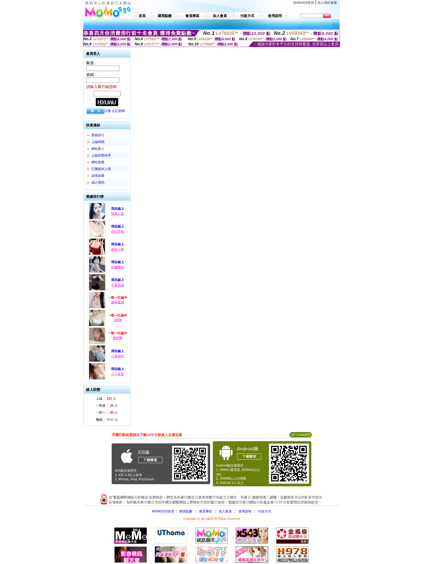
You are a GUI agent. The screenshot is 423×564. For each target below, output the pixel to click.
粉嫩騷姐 (117, 267)
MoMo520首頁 (303, 3)
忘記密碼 (118, 111)
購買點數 (185, 511)
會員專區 (205, 511)
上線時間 (97, 142)
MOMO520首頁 (163, 511)
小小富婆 (117, 374)
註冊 (107, 111)
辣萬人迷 (117, 214)
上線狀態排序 (101, 155)
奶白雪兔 (117, 231)
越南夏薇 (117, 302)
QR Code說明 (301, 435)
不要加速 (117, 285)
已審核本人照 (101, 169)
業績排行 (97, 135)
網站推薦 (97, 162)
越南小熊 (117, 249)
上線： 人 (106, 398)
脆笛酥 (117, 338)
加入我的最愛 (327, 3)
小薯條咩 (117, 356)
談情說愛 (97, 176)
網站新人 (97, 149)
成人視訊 (97, 182)
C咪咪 (117, 320)
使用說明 (244, 511)
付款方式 (264, 511)
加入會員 (225, 511)
